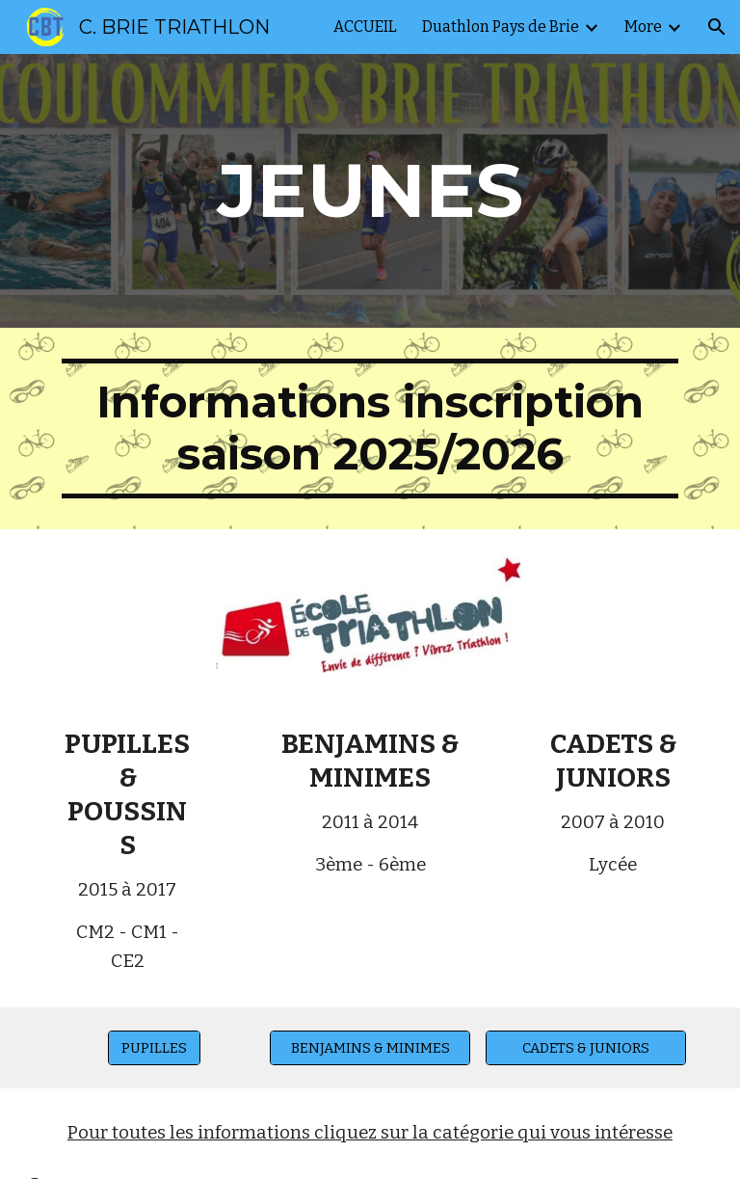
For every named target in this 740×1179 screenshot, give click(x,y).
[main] (369, 191)
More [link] (643, 26)
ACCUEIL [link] (365, 26)
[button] (717, 27)
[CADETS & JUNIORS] (585, 1047)
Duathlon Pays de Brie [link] (500, 26)
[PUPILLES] (153, 1047)
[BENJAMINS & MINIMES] (369, 1047)
